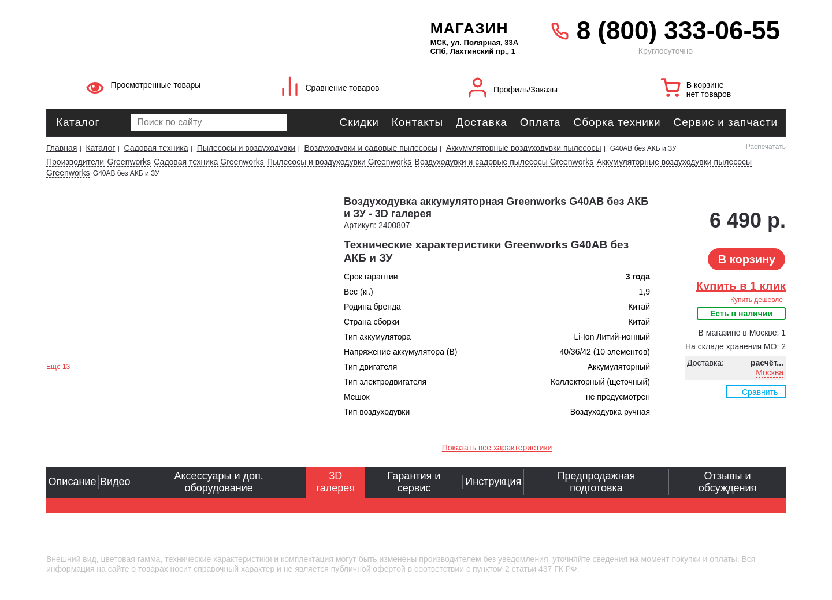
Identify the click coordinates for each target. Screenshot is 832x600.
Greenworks (129, 161)
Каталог (77, 122)
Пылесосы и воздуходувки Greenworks (339, 161)
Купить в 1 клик (741, 285)
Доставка (481, 122)
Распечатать (766, 147)
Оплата (540, 122)
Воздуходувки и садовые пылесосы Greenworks (504, 161)
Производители (75, 161)
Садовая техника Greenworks (208, 161)
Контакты (417, 122)
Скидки (359, 122)
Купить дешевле (756, 300)
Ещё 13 (58, 367)
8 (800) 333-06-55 (678, 30)
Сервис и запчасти (726, 122)
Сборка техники (617, 122)
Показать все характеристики (497, 447)
